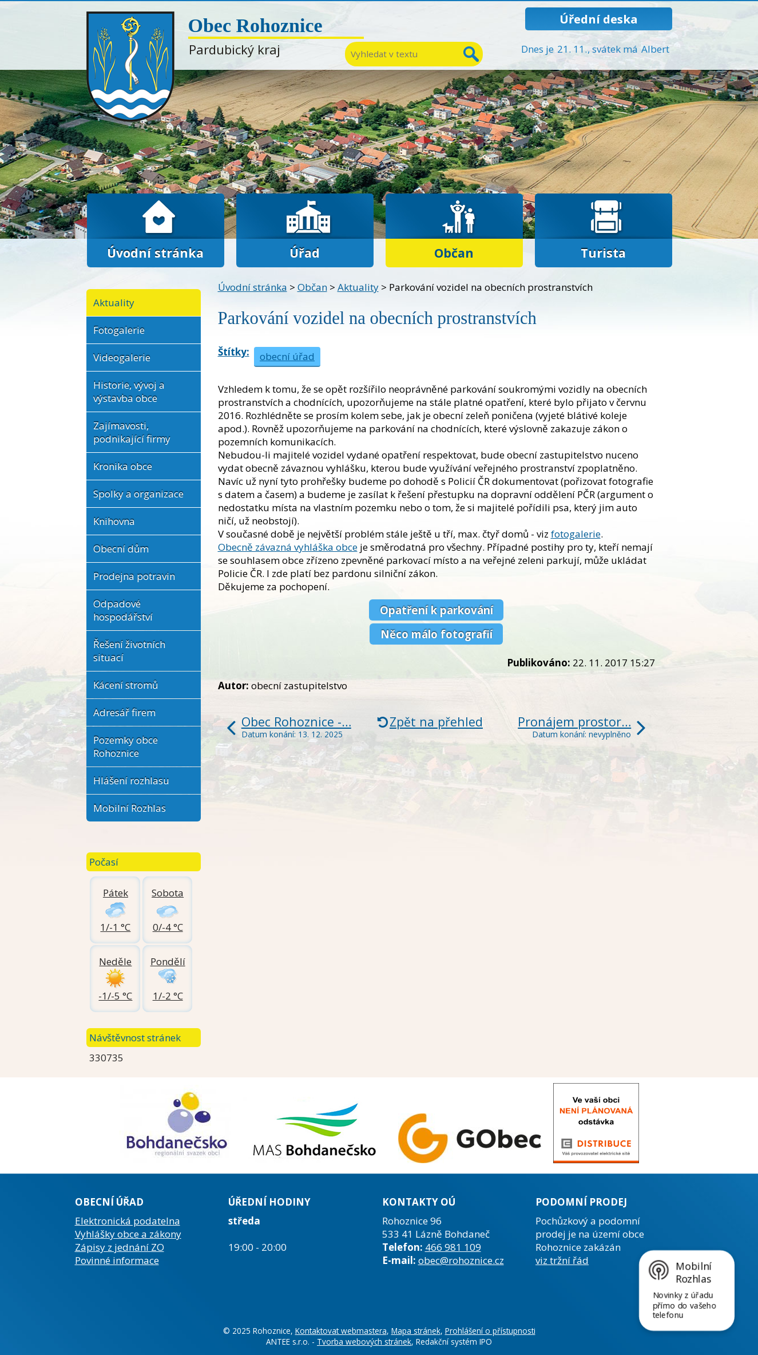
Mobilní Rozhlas (129, 808)
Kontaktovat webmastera (341, 1330)
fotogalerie (576, 533)
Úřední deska (598, 19)
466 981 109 (453, 1247)
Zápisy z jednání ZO (119, 1247)
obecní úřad (287, 356)
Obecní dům (121, 548)
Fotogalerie (119, 330)
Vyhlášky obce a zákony (128, 1234)
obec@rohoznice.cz (461, 1260)
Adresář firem (124, 712)
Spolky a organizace (138, 493)
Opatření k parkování (436, 610)
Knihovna (114, 521)
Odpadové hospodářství (123, 610)
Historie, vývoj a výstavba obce (129, 391)
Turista (603, 252)
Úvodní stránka (155, 252)
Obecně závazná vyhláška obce (288, 547)
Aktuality (358, 287)
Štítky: (233, 351)
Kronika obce (122, 466)
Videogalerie (121, 357)
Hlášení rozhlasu (131, 780)
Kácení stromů (125, 685)
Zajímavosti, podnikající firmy (131, 432)
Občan (454, 252)
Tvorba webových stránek (364, 1341)
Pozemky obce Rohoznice (125, 746)
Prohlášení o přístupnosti (490, 1330)
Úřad (304, 252)
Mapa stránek (415, 1330)
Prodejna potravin (134, 576)
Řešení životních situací (129, 651)
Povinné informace (117, 1260)
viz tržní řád (562, 1260)
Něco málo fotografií (436, 634)
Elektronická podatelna (127, 1220)
